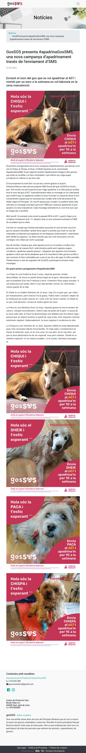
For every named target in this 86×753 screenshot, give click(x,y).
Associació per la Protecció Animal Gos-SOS (26, 678)
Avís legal (21, 748)
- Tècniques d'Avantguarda (50, 751)
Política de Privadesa (37, 748)
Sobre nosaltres (24, 715)
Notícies (12, 33)
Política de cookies (58, 748)
